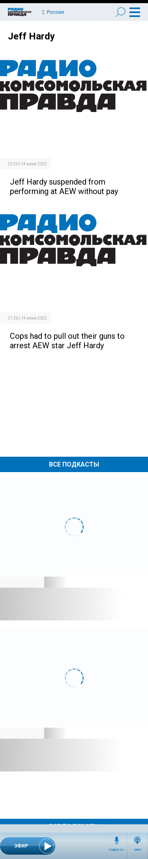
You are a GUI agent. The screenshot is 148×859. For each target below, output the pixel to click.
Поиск (121, 12)
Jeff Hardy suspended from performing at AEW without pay (64, 186)
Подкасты (116, 850)
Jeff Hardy (31, 36)
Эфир (137, 850)
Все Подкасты (74, 464)
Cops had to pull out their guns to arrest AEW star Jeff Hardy (67, 340)
